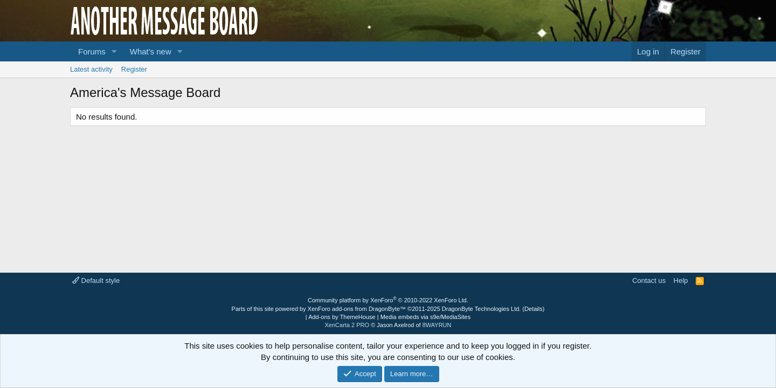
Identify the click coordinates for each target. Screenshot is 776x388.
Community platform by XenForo (388, 300)
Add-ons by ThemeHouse (342, 317)
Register (134, 69)
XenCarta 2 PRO (347, 325)
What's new (150, 51)
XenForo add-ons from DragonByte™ (357, 309)
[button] (114, 51)
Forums (92, 51)
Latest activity (91, 69)
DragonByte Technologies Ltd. (481, 309)
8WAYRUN (437, 325)
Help (681, 280)
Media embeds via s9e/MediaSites (425, 317)
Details (533, 309)
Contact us (649, 280)
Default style (96, 280)
